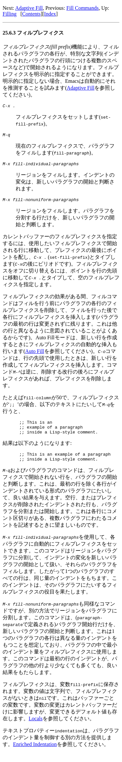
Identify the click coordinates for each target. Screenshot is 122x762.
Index (50, 14)
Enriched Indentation (35, 753)
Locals (36, 727)
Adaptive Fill (29, 8)
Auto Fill (34, 355)
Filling (10, 14)
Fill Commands (82, 8)
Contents (31, 14)
